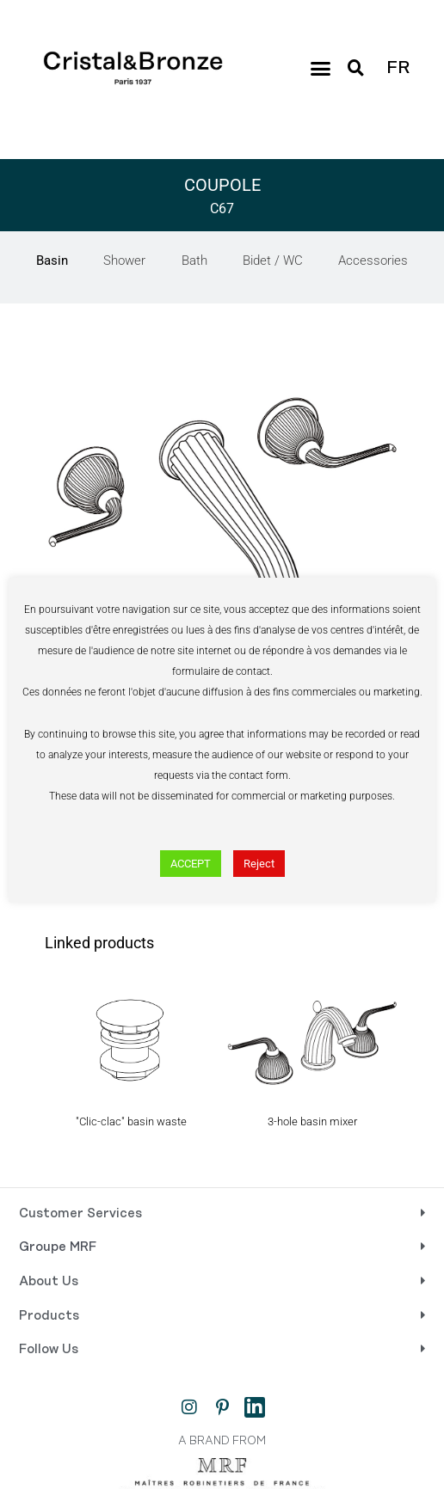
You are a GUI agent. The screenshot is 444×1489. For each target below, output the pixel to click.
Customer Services (80, 1214)
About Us (48, 1282)
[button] (321, 68)
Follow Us (48, 1350)
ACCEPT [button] (190, 863)
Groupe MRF (57, 1247)
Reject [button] (259, 863)
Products (49, 1316)
